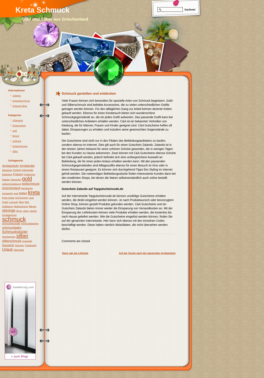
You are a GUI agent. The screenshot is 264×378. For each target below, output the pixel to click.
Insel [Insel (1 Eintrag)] (15, 193)
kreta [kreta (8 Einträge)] (34, 192)
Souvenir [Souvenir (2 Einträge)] (8, 245)
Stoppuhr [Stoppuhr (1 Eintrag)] (19, 245)
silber (15, 151)
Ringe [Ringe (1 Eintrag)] (19, 211)
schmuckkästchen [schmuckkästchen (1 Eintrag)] (30, 223)
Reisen (15, 135)
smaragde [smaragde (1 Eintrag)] (27, 241)
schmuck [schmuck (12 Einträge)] (14, 219)
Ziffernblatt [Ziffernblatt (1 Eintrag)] (19, 250)
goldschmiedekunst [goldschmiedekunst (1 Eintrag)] (11, 184)
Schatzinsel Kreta (21, 100)
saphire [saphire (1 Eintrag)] (33, 211)
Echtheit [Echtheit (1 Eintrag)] (17, 170)
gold (14, 130)
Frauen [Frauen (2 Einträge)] (18, 174)
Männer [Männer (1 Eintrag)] (32, 206)
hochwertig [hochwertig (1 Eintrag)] (7, 193)
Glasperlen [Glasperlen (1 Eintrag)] (16, 179)
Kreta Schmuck (42, 10)
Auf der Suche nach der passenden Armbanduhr (147, 253)
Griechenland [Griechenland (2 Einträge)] (11, 188)
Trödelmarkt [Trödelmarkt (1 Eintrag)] (30, 245)
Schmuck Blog (19, 106)
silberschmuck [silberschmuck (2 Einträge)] (11, 241)
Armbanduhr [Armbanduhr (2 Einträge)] (10, 165)
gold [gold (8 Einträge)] (27, 178)
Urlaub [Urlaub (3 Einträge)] (7, 249)
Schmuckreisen (19, 146)
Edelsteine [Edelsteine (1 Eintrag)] (7, 174)
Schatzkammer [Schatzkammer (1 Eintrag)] (9, 215)
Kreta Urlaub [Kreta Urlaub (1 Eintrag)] (8, 198)
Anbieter (16, 95)
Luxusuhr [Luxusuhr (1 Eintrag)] (13, 202)
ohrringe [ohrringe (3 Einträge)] (8, 210)
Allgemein (17, 120)
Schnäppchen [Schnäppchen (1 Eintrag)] (8, 237)
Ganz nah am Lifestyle (75, 253)
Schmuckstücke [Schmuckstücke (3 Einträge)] (14, 232)
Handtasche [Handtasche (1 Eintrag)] (27, 188)
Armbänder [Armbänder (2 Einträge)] (27, 165)
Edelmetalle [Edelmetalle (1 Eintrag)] (27, 170)
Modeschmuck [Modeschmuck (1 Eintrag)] (21, 206)
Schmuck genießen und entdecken (89, 93)
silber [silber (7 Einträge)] (22, 236)
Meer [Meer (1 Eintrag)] (21, 202)
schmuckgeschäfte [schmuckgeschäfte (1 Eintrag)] (11, 223)
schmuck (16, 141)
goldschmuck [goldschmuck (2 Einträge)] (30, 183)
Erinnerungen (19, 125)
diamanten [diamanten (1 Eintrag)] (7, 170)
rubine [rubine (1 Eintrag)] (26, 211)
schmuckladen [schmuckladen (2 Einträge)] (12, 227)
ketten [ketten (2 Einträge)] (23, 193)
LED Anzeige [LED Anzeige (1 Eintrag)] (21, 198)
